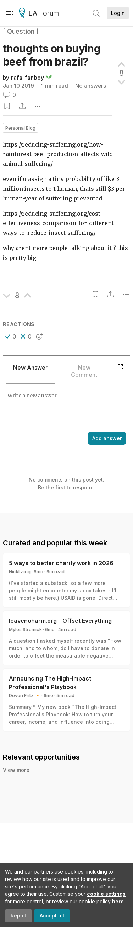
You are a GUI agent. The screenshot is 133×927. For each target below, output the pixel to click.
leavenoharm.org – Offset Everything (60, 620)
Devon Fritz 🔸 (24, 695)
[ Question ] (21, 31)
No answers (90, 86)
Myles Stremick (25, 629)
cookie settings (106, 894)
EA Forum (40, 13)
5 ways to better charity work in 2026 (61, 563)
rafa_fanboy (27, 77)
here (118, 901)
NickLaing (20, 571)
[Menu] (9, 13)
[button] (11, 336)
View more (16, 770)
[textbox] (65, 408)
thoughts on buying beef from (51, 55)
